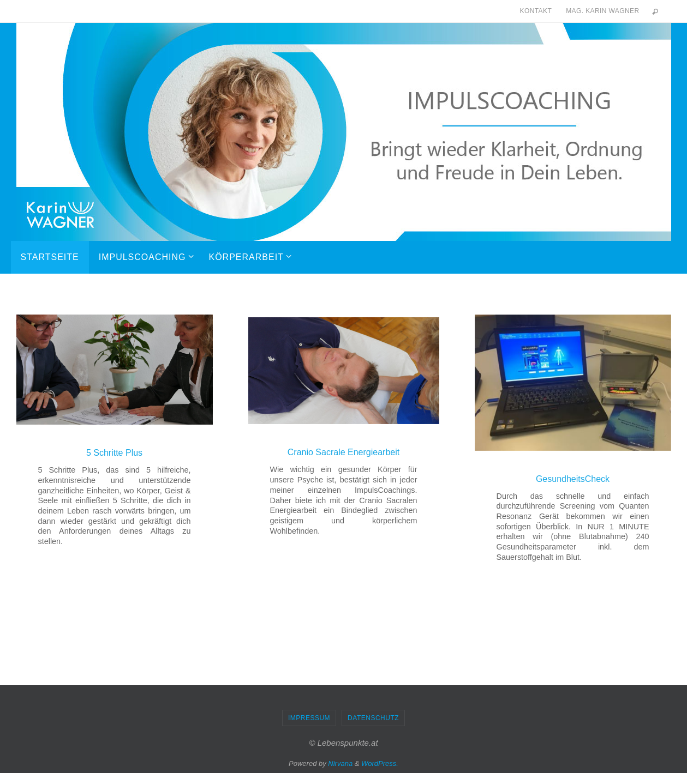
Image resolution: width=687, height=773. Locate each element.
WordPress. (379, 763)
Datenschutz (373, 718)
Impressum (309, 718)
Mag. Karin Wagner (602, 11)
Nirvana (340, 763)
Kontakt (536, 11)
